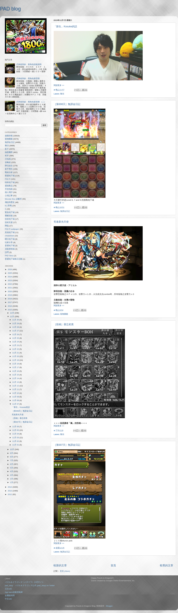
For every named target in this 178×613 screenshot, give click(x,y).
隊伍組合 (9, 166)
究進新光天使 (61, 221)
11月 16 (15, 371)
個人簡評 (9, 192)
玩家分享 (9, 242)
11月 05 (15, 430)
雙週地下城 (10, 176)
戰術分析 (9, 172)
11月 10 (15, 393)
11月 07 (15, 404)
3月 (11, 475)
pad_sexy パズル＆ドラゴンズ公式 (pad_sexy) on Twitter (30, 585)
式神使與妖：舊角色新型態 (28, 78)
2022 (10, 284)
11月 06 (15, 427)
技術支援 (9, 222)
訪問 (7, 252)
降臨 (7, 226)
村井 (7, 156)
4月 (11, 471)
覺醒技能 (9, 216)
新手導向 (9, 169)
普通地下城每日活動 (13, 259)
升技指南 (9, 189)
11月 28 (15, 327)
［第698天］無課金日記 (67, 104)
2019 (10, 295)
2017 (10, 302)
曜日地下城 (10, 239)
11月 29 (15, 323)
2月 (11, 479)
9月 (11, 453)
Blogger (109, 606)
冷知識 (8, 159)
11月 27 (15, 331)
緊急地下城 (10, 212)
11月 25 (15, 338)
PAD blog (10, 9)
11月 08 (15, 400)
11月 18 (15, 364)
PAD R (7, 179)
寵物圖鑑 (64, 314)
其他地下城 (10, 232)
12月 (12, 313)
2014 (10, 487)
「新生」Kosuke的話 (65, 26)
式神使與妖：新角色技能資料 (29, 64)
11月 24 (15, 342)
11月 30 (15, 320)
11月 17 (15, 367)
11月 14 (15, 378)
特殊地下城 (10, 182)
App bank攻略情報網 (14, 592)
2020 (10, 291)
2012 (10, 494)
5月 (11, 468)
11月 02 (15, 441)
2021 (10, 288)
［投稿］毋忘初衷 (64, 324)
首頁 (113, 565)
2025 (10, 273)
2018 (10, 299)
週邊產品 (9, 186)
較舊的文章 (166, 565)
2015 (10, 310)
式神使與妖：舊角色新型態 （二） (31, 102)
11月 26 (15, 334)
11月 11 (15, 389)
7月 (11, 460)
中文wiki (8, 599)
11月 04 (15, 434)
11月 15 (15, 375)
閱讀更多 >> (59, 85)
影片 (7, 149)
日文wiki (8, 589)
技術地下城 (10, 219)
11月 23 (15, 345)
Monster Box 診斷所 (13, 199)
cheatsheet (9, 236)
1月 (11, 482)
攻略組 (8, 162)
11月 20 (15, 356)
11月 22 (15, 349)
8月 (11, 457)
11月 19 (15, 360)
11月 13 (15, 382)
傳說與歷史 (10, 202)
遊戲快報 (9, 136)
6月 (11, 464)
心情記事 (9, 196)
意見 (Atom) (65, 571)
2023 (10, 280)
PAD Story (9, 256)
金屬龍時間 (10, 595)
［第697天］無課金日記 (67, 444)
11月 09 (15, 397)
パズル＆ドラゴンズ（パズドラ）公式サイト (24, 582)
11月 (12, 316)
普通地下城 (10, 246)
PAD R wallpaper (12, 229)
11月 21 (15, 353)
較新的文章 (60, 565)
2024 (10, 277)
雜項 (62, 94)
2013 (10, 491)
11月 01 (15, 445)
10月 (12, 449)
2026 (10, 269)
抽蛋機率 (9, 152)
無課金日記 (65, 211)
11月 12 (15, 386)
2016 (10, 306)
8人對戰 (8, 206)
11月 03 (15, 438)
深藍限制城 (10, 249)
